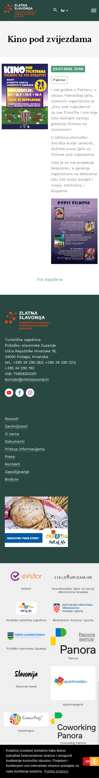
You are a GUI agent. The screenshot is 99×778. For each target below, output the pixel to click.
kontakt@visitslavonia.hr (27, 379)
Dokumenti (14, 441)
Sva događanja (50, 279)
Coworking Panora (73, 743)
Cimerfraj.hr (26, 730)
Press (10, 456)
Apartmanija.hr (73, 704)
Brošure (11, 479)
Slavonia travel (26, 686)
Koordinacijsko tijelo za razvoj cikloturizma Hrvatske (73, 590)
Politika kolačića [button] (56, 771)
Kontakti (12, 464)
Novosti (11, 418)
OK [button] (88, 761)
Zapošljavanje (17, 471)
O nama (12, 434)
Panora (73, 658)
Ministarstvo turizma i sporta (73, 620)
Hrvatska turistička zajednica (26, 620)
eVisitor (26, 588)
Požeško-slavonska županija (26, 648)
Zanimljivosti (16, 426)
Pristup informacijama (25, 449)
